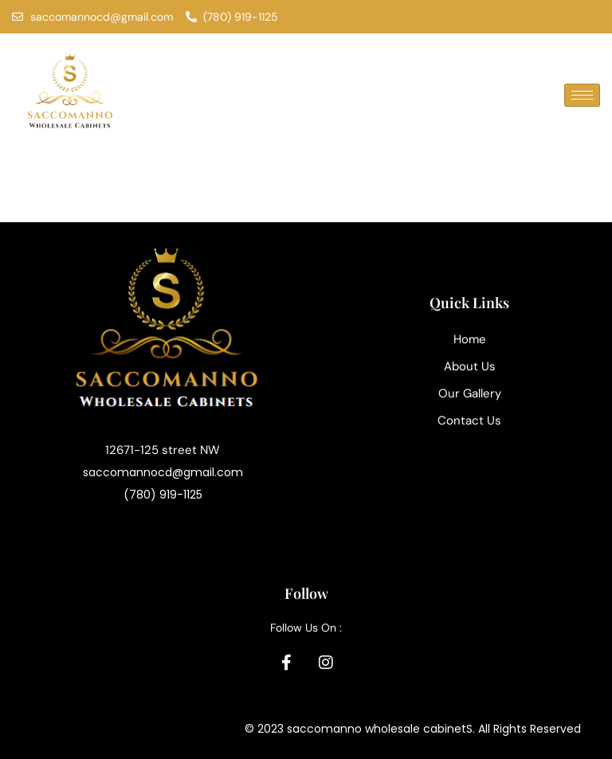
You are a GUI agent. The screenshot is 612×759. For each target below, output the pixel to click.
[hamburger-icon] (582, 95)
